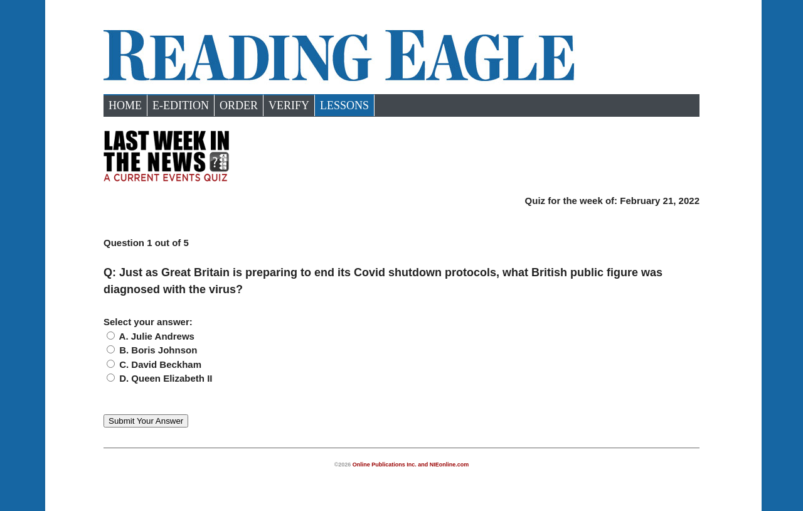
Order (239, 105)
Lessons (344, 105)
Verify (289, 105)
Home (125, 105)
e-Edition (180, 105)
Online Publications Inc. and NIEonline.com (411, 464)
